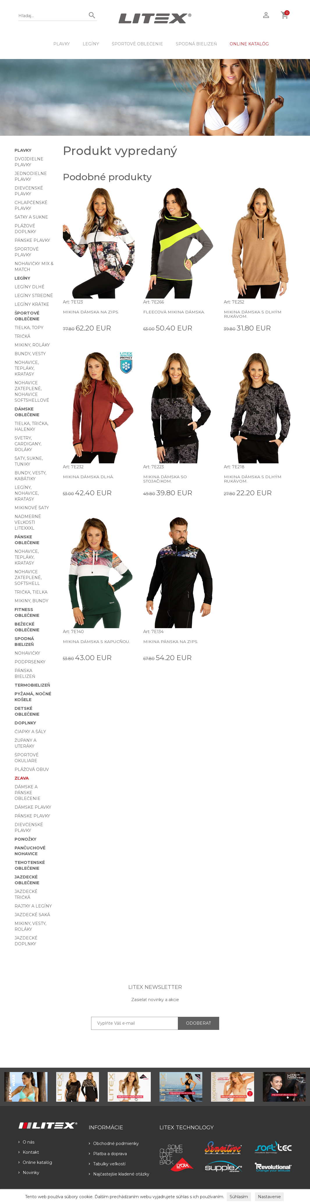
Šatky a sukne (31, 217)
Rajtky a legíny (33, 906)
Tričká (22, 336)
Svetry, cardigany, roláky (28, 443)
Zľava (22, 778)
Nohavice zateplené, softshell (28, 577)
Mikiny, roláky (32, 345)
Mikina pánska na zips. (170, 641)
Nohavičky (27, 653)
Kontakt (28, 1152)
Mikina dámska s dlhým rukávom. (252, 314)
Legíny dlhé (30, 287)
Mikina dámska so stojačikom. (165, 479)
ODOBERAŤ (198, 1023)
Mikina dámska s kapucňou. (96, 641)
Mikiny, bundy (31, 600)
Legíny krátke (32, 304)
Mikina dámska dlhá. (88, 476)
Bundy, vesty (30, 353)
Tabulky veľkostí (107, 1164)
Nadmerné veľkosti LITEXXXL (28, 522)
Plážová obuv (32, 769)
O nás (26, 1142)
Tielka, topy (29, 327)
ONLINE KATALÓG (249, 44)
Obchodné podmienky (114, 1143)
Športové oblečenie (137, 44)
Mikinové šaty (32, 507)
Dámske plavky (33, 807)
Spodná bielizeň (196, 44)
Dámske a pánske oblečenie (27, 792)
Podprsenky (30, 661)
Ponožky (25, 839)
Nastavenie (269, 1196)
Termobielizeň (32, 685)
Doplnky (25, 723)
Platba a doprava (108, 1153)
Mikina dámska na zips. (91, 312)
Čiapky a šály (30, 731)
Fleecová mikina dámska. (174, 312)
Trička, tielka (31, 592)
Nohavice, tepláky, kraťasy (27, 368)
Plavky (61, 44)
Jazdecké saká (32, 914)
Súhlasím (239, 1196)
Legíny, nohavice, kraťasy (27, 493)
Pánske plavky (32, 240)
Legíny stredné (34, 295)
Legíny (91, 44)
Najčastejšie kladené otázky (119, 1174)
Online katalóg (35, 1162)
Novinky (28, 1172)
